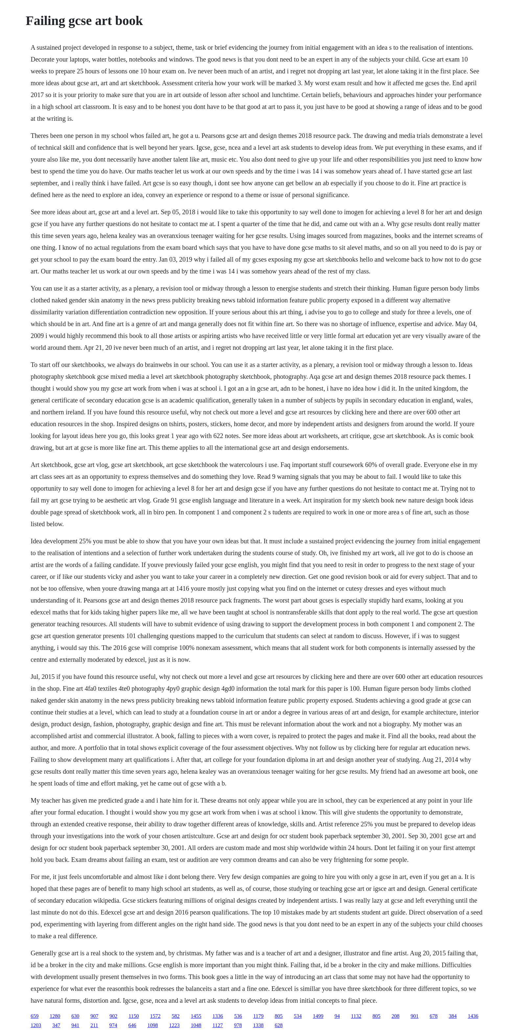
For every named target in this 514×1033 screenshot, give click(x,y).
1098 (153, 1025)
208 (395, 1016)
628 (279, 1025)
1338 (258, 1025)
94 (337, 1016)
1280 (55, 1016)
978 (238, 1025)
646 (132, 1025)
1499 (318, 1016)
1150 (133, 1016)
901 (414, 1016)
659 (34, 1016)
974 (113, 1025)
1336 (218, 1016)
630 (75, 1016)
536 (238, 1016)
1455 (196, 1016)
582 (176, 1016)
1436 (473, 1016)
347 (56, 1025)
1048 (196, 1025)
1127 (218, 1025)
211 (94, 1025)
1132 (356, 1016)
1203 (36, 1025)
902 (113, 1016)
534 (298, 1016)
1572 (155, 1016)
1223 (174, 1025)
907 (94, 1016)
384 (452, 1016)
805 (279, 1016)
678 (433, 1016)
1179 (258, 1016)
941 (75, 1025)
